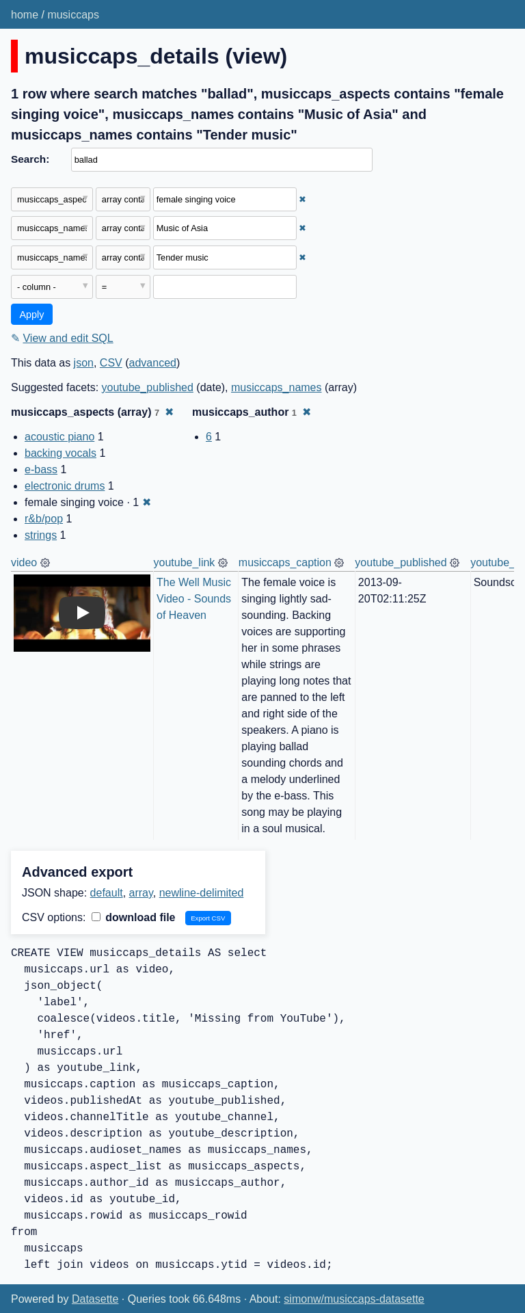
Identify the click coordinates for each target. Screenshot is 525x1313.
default (106, 893)
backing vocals (60, 453)
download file (134, 917)
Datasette (95, 1299)
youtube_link (184, 562)
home (24, 15)
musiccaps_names (276, 387)
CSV (111, 363)
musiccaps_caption (285, 562)
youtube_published (147, 387)
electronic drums (65, 486)
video (24, 562)
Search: (30, 159)
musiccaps (73, 15)
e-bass (41, 469)
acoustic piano (59, 436)
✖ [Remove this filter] (302, 199)
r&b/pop (44, 519)
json (84, 363)
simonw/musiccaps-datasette (354, 1299)
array (141, 893)
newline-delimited (201, 893)
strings (41, 535)
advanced (152, 363)
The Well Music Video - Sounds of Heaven (195, 598)
